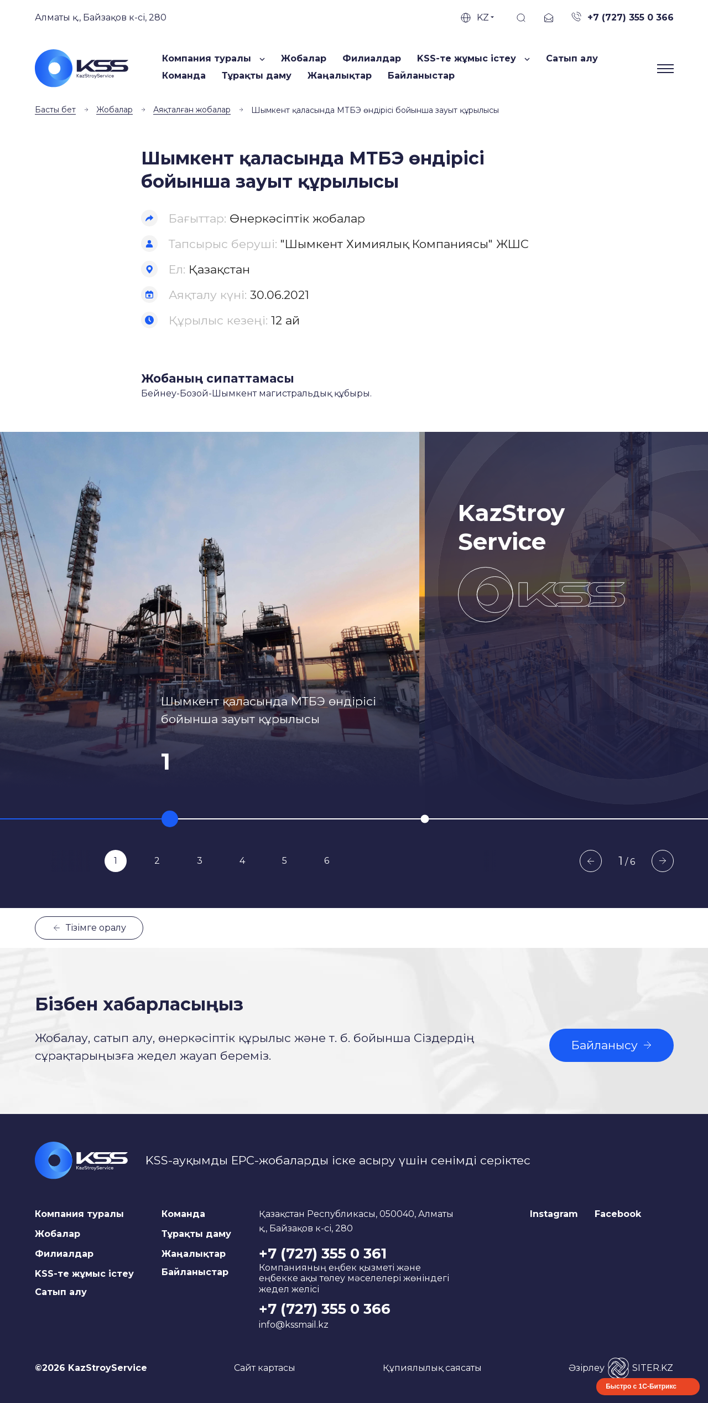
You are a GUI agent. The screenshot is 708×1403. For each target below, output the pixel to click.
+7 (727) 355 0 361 (323, 1253)
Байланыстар (421, 75)
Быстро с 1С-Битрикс (641, 1386)
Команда (184, 75)
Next (663, 861)
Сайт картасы (264, 1368)
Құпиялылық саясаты (432, 1368)
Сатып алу (572, 58)
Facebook (618, 1214)
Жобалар (303, 58)
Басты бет (55, 110)
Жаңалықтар (340, 75)
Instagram (554, 1214)
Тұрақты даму (256, 75)
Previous (591, 861)
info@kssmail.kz (294, 1324)
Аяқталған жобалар (192, 110)
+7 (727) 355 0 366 (325, 1309)
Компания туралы (79, 1214)
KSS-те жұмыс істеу (84, 1273)
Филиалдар (371, 58)
